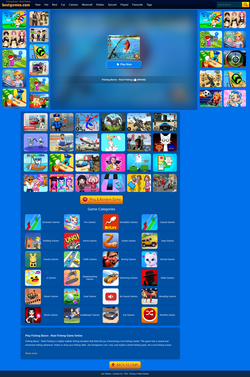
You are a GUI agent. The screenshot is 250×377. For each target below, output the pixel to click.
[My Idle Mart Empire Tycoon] (39, 78)
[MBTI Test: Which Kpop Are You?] (62, 175)
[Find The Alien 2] (39, 29)
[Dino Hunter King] (113, 114)
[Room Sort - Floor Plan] (165, 155)
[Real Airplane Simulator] (87, 134)
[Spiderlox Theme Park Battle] (87, 114)
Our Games (106, 374)
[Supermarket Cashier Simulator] (62, 134)
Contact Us (117, 374)
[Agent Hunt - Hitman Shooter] (39, 12)
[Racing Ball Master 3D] (39, 45)
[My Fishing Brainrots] (36, 155)
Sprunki (112, 4)
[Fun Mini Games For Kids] (36, 175)
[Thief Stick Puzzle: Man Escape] (36, 134)
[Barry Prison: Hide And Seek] (62, 114)
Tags (149, 4)
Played (124, 4)
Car (63, 4)
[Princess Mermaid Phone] (113, 155)
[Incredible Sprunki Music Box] (165, 134)
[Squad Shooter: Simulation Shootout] (139, 114)
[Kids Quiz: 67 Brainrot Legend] (39, 95)
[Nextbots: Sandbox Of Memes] (139, 134)
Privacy (132, 374)
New (37, 4)
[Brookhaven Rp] (36, 114)
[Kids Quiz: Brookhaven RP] (39, 62)
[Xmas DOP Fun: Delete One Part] (113, 134)
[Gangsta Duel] (165, 175)
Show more (31, 353)
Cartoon (73, 4)
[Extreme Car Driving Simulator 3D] (165, 114)
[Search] (229, 4)
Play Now (124, 64)
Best (54, 4)
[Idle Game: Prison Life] (62, 155)
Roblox (100, 4)
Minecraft (87, 4)
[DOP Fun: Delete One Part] (139, 175)
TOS (126, 374)
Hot (46, 4)
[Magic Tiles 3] (113, 175)
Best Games (143, 374)
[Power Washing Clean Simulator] (87, 155)
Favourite (137, 4)
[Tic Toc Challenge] (139, 155)
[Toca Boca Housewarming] (87, 175)
